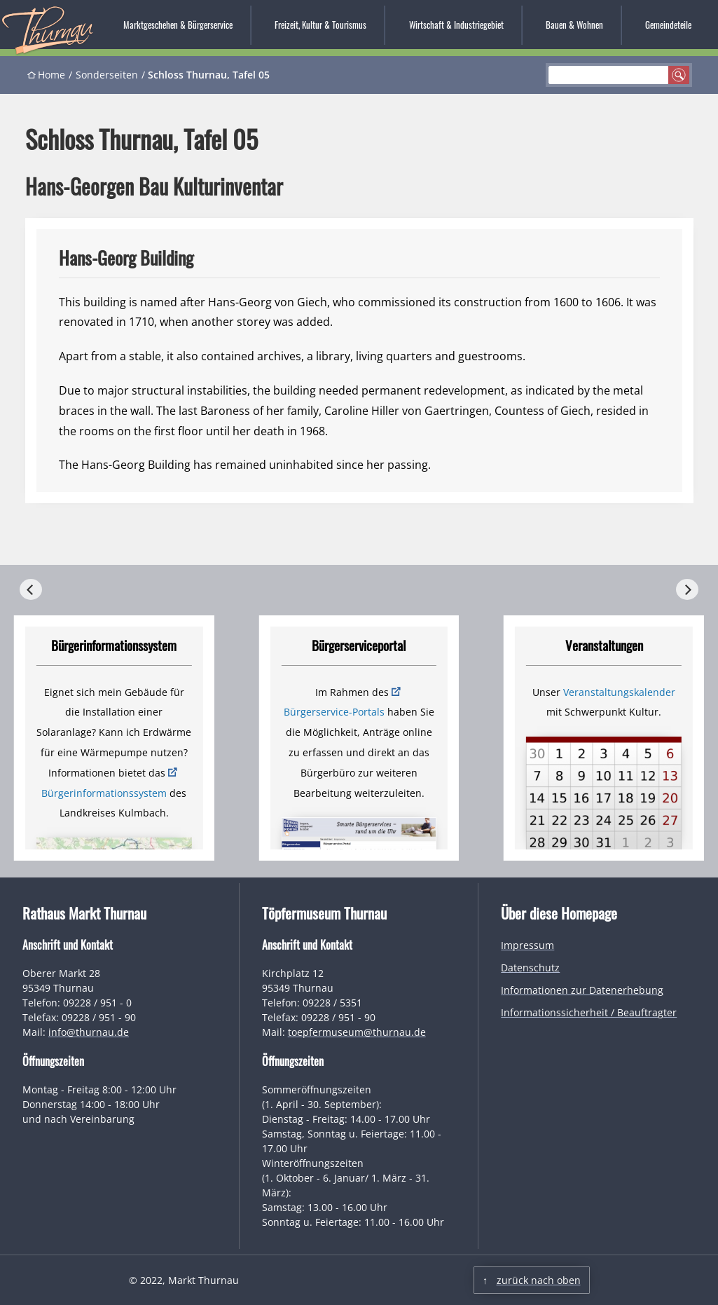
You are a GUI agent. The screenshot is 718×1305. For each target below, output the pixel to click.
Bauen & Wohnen (574, 25)
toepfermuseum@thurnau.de (357, 1032)
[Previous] (31, 589)
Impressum (527, 945)
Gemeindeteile (668, 25)
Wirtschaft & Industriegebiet (456, 25)
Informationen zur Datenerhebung (582, 990)
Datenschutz (530, 967)
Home (51, 74)
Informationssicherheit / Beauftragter (589, 1012)
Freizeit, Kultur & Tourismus (320, 25)
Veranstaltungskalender (619, 692)
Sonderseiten (107, 74)
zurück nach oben (539, 1280)
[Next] (687, 589)
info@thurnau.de (88, 1032)
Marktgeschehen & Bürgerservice (178, 25)
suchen (678, 75)
